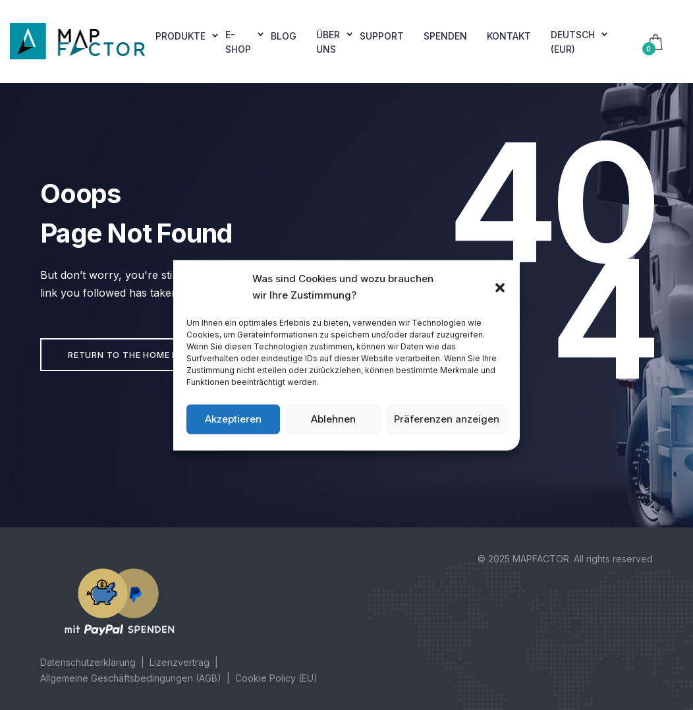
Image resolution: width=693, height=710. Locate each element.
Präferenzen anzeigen (446, 419)
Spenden (445, 36)
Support (382, 36)
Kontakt (509, 36)
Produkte (180, 36)
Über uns (328, 42)
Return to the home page (132, 354)
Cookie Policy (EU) (276, 678)
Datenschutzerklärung (88, 662)
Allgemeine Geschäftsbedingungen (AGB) (130, 678)
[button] (500, 286)
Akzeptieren (233, 419)
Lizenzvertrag (179, 662)
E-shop (238, 42)
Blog (283, 36)
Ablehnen (333, 419)
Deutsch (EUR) (573, 42)
